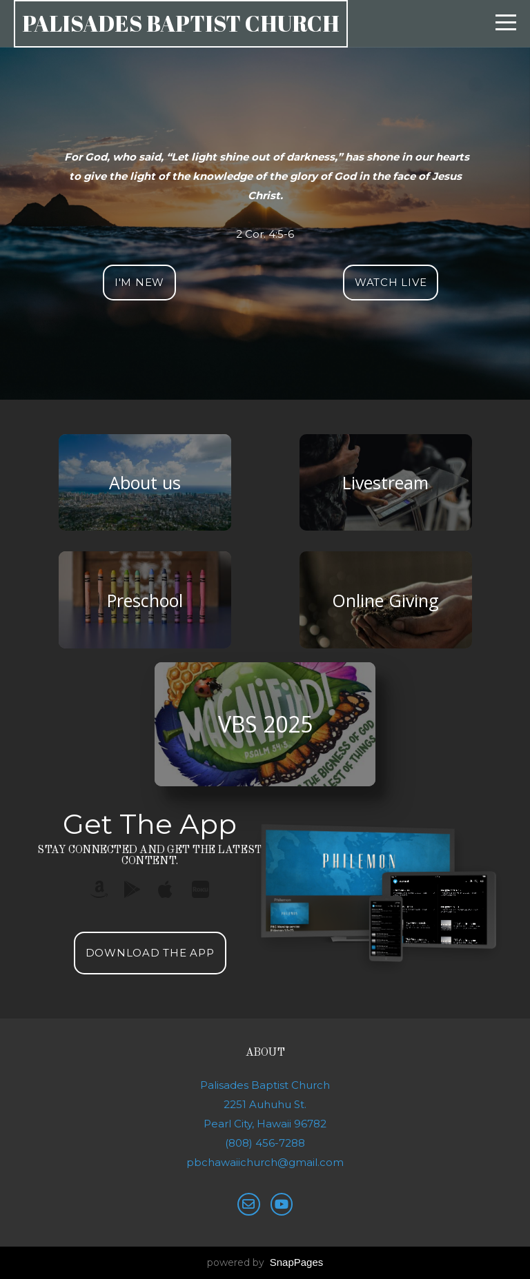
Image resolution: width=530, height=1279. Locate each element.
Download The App (150, 952)
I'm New (139, 282)
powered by (265, 1262)
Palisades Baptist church (181, 23)
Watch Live (391, 282)
